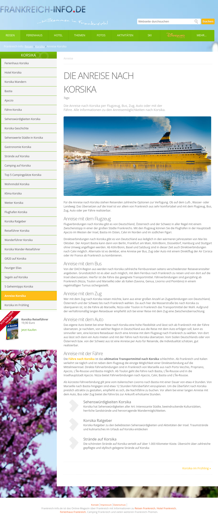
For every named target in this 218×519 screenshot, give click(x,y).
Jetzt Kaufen (29, 330)
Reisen (10, 35)
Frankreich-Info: (14, 46)
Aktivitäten (125, 35)
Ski (150, 35)
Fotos (101, 35)
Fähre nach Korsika (82, 359)
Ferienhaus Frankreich (73, 512)
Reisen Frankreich (145, 508)
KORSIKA (28, 55)
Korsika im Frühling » (196, 468)
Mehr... (201, 35)
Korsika (40, 46)
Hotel (58, 35)
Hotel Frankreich (166, 508)
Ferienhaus (34, 35)
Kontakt (95, 504)
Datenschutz (119, 504)
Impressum (106, 504)
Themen (79, 35)
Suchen (208, 21)
